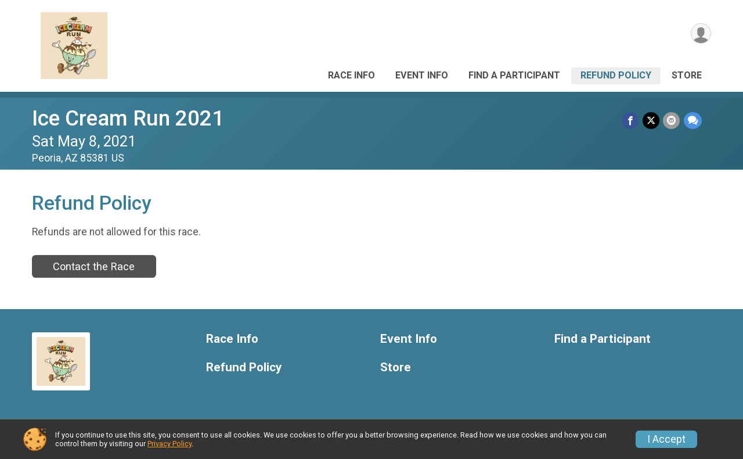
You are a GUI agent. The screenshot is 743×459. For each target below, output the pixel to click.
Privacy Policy (169, 443)
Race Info (351, 75)
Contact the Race (94, 266)
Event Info (421, 75)
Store (687, 75)
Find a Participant (514, 75)
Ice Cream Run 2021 (128, 118)
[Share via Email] (671, 120)
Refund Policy (615, 75)
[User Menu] (700, 34)
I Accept (666, 439)
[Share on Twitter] (651, 120)
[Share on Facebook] (631, 120)
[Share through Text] (693, 120)
